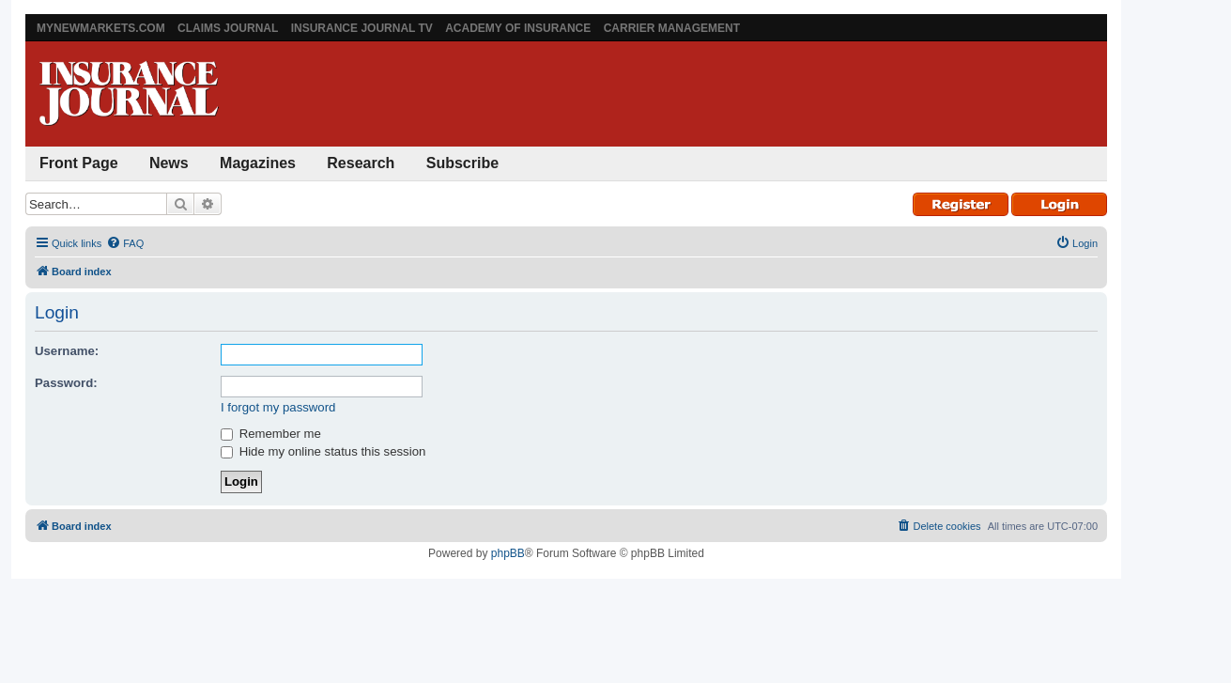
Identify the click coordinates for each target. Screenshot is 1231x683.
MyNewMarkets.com (101, 28)
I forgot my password (278, 407)
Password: (66, 383)
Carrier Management (672, 28)
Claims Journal (227, 28)
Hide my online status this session (323, 451)
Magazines (258, 163)
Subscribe (462, 163)
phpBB (508, 553)
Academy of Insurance (518, 28)
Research (360, 163)
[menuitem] (125, 243)
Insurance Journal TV (362, 28)
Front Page (78, 163)
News (169, 163)
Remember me (271, 434)
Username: (67, 351)
